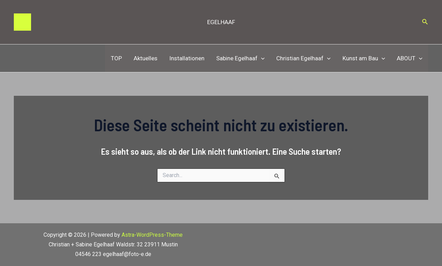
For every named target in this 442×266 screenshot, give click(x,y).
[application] (261, 58)
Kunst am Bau (364, 58)
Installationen (186, 58)
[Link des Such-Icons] (425, 22)
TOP (116, 58)
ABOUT (409, 58)
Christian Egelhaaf (303, 58)
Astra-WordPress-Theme (152, 235)
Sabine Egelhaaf (240, 58)
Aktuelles (145, 58)
